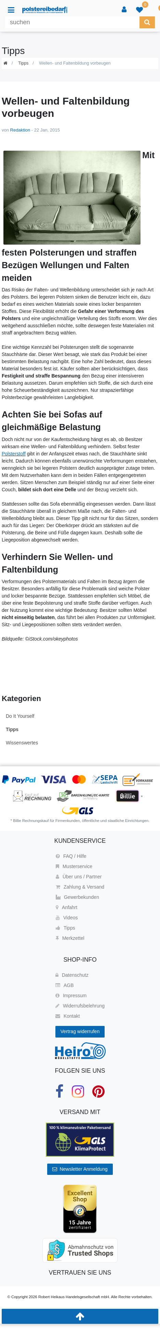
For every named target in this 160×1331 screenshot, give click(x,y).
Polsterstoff (14, 453)
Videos (67, 917)
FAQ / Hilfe (71, 856)
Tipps (23, 63)
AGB (64, 985)
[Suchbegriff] (72, 22)
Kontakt (67, 1016)
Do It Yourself (20, 716)
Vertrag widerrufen (80, 1031)
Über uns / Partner (79, 876)
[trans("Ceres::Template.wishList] (139, 10)
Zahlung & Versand (80, 887)
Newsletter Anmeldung (79, 1169)
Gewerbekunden (77, 897)
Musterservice (74, 866)
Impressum (70, 995)
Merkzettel (70, 938)
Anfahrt (66, 907)
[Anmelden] (124, 10)
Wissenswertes (22, 742)
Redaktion (20, 130)
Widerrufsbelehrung (80, 1005)
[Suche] (147, 22)
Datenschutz (72, 975)
